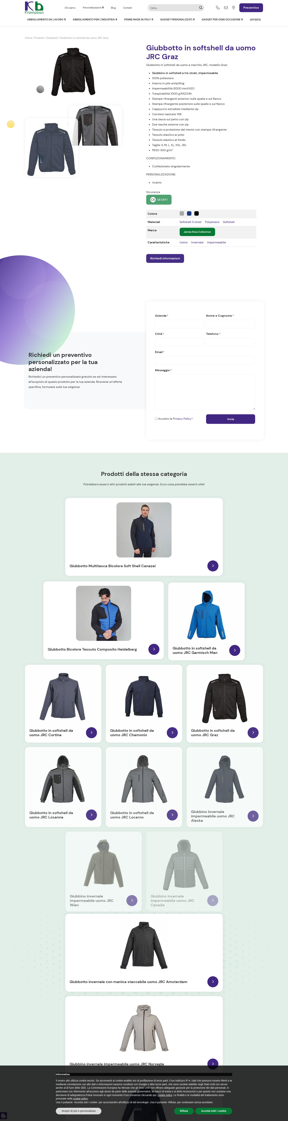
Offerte (255, 19)
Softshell (229, 222)
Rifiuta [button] (184, 1110)
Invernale (197, 242)
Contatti (127, 7)
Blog (113, 7)
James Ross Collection (197, 231)
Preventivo (251, 8)
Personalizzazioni (92, 7)
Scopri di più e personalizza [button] (79, 1110)
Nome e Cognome (220, 316)
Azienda (161, 316)
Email (159, 352)
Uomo (184, 242)
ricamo (156, 182)
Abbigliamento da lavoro (45, 19)
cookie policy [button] (165, 1095)
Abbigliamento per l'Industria (94, 19)
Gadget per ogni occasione (221, 19)
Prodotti (39, 37)
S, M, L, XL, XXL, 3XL (174, 145)
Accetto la (175, 419)
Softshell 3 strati (190, 222)
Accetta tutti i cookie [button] (213, 1110)
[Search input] (174, 7)
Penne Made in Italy (137, 19)
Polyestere (212, 222)
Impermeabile (216, 242)
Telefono (213, 334)
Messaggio (163, 371)
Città (159, 334)
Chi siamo (70, 7)
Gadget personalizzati (176, 19)
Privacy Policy (182, 419)
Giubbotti (51, 37)
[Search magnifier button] (200, 7)
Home (28, 37)
